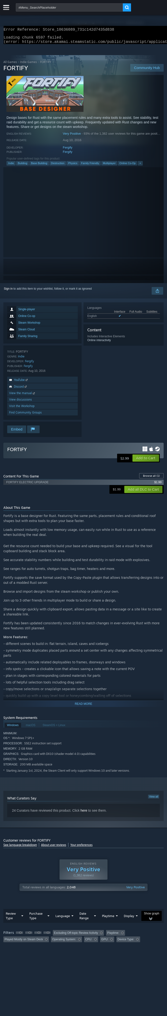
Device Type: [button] (126, 942)
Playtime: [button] (113, 935)
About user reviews (53, 848)
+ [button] (140, 166)
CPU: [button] (88, 942)
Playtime (108, 919)
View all (153, 799)
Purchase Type (35, 918)
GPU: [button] (104, 942)
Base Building (39, 166)
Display (129, 919)
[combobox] (69, 7)
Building (22, 166)
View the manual (22, 396)
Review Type (11, 918)
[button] (145, 461)
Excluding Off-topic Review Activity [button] (76, 935)
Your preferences (81, 848)
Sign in (8, 291)
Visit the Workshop (22, 409)
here (83, 813)
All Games (10, 65)
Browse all (151, 478)
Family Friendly (90, 166)
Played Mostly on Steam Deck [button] (24, 942)
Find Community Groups (25, 415)
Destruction (58, 166)
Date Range (84, 918)
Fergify (67, 150)
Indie (11, 166)
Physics (72, 166)
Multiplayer (109, 166)
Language (62, 919)
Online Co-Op (127, 166)
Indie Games (28, 65)
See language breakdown (20, 848)
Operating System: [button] (64, 942)
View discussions (20, 402)
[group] (83, 939)
